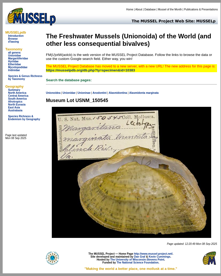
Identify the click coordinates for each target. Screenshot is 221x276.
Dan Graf (139, 256)
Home (129, 9)
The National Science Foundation (138, 262)
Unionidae (14, 55)
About (138, 9)
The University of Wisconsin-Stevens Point (137, 259)
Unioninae (84, 92)
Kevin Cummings (160, 256)
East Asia (14, 107)
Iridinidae (14, 70)
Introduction (15, 35)
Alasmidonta (137, 92)
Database (150, 9)
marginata (152, 92)
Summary (14, 89)
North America (17, 92)
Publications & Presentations (201, 9)
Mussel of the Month (170, 9)
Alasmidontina (118, 92)
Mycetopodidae (17, 67)
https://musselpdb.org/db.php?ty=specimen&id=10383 (90, 70)
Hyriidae (13, 61)
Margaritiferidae (18, 58)
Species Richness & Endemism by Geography (24, 118)
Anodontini (100, 92)
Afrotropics (15, 101)
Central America (18, 95)
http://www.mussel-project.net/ (153, 253)
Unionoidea (53, 92)
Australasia (15, 110)
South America (17, 98)
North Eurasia (17, 104)
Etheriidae (14, 64)
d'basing (13, 41)
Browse (13, 38)
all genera (14, 52)
